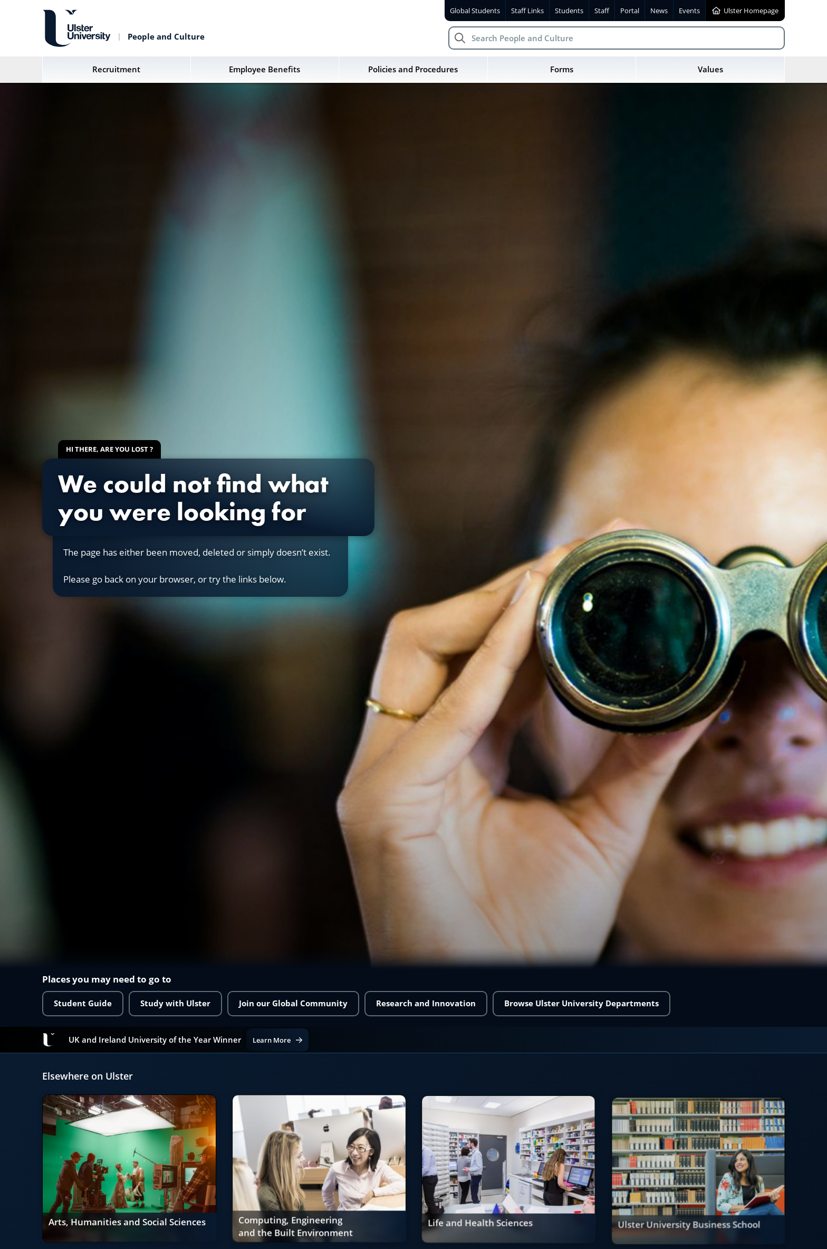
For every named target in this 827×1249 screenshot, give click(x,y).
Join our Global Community (293, 1003)
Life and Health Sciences (480, 1231)
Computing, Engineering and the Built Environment (295, 1230)
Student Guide (83, 1003)
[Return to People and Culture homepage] (123, 28)
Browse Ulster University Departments (581, 1003)
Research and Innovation (426, 1003)
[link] (129, 1170)
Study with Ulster (175, 1003)
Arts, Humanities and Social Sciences (127, 1223)
